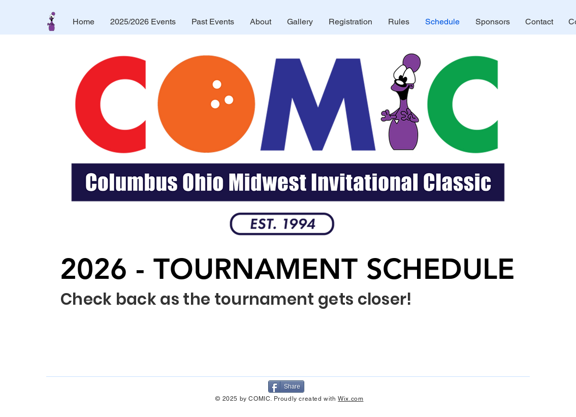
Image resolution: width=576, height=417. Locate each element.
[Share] (286, 386)
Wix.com (350, 398)
